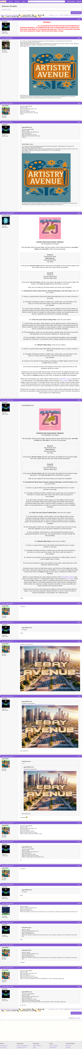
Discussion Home (6, 9)
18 (64, 15)
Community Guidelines (22, 1045)
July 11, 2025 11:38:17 (7, 400)
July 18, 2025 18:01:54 (7, 841)
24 (74, 15)
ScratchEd (68, 1045)
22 (71, 15)
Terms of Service (53, 1045)
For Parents (3, 1047)
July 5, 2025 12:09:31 (7, 122)
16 (61, 15)
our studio (64, 380)
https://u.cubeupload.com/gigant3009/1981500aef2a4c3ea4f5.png (36, 645)
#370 (23, 763)
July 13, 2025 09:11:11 (7, 641)
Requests (14, 15)
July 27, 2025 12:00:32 (7, 945)
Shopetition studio (65, 379)
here (28, 46)
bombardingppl (6, 215)
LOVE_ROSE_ (5, 40)
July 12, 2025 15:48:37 (7, 603)
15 (59, 15)
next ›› (79, 15)
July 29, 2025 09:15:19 (7, 967)
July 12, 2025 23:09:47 (7, 622)
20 (67, 15)
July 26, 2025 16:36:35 (7, 884)
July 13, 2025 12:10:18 (7, 696)
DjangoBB (77, 1018)
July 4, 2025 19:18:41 (7, 19)
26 (77, 15)
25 (75, 15)
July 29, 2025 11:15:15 (7, 986)
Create (10, 1)
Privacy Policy (52, 1047)
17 (63, 15)
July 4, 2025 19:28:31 (7, 38)
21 (69, 15)
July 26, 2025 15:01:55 (7, 865)
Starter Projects (37, 1045)
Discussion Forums (6, 15)
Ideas (23, 1)
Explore (17, 1)
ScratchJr (68, 1047)
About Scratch (3, 1045)
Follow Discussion (76, 12)
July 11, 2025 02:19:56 (7, 213)
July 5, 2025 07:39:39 (7, 103)
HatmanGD (5, 906)
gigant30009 (5, 105)
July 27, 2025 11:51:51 (7, 922)
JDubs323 (4, 21)
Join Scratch (71, 1)
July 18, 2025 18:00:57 (7, 822)
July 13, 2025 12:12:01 (7, 756)
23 (72, 15)
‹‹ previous (51, 15)
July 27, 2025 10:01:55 (7, 903)
